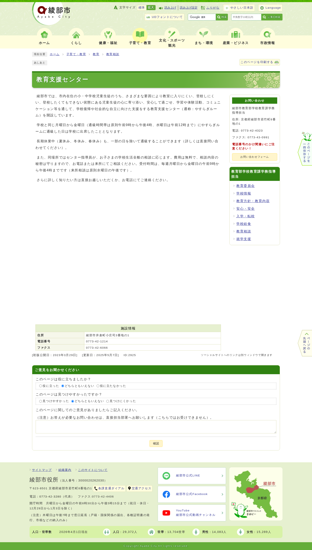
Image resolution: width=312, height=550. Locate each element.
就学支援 (243, 239)
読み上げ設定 (189, 7)
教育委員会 (245, 186)
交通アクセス (142, 488)
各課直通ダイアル (111, 488)
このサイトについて (93, 470)
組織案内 (64, 470)
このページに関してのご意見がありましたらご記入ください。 (88, 410)
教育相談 (112, 54)
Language (273, 7)
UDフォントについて (167, 17)
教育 (96, 54)
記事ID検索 (274, 17)
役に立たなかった (113, 385)
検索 (224, 17)
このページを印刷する (257, 62)
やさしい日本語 (241, 7)
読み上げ (170, 7)
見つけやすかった (56, 401)
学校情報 (243, 193)
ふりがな (212, 7)
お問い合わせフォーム (254, 157)
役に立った (51, 385)
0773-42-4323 (252, 130)
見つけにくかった (123, 401)
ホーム (55, 54)
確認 (156, 443)
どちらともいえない (79, 385)
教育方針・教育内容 (253, 201)
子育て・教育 (76, 54)
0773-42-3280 (50, 496)
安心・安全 (245, 208)
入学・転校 (245, 216)
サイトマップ (42, 470)
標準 (142, 7)
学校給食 (243, 224)
